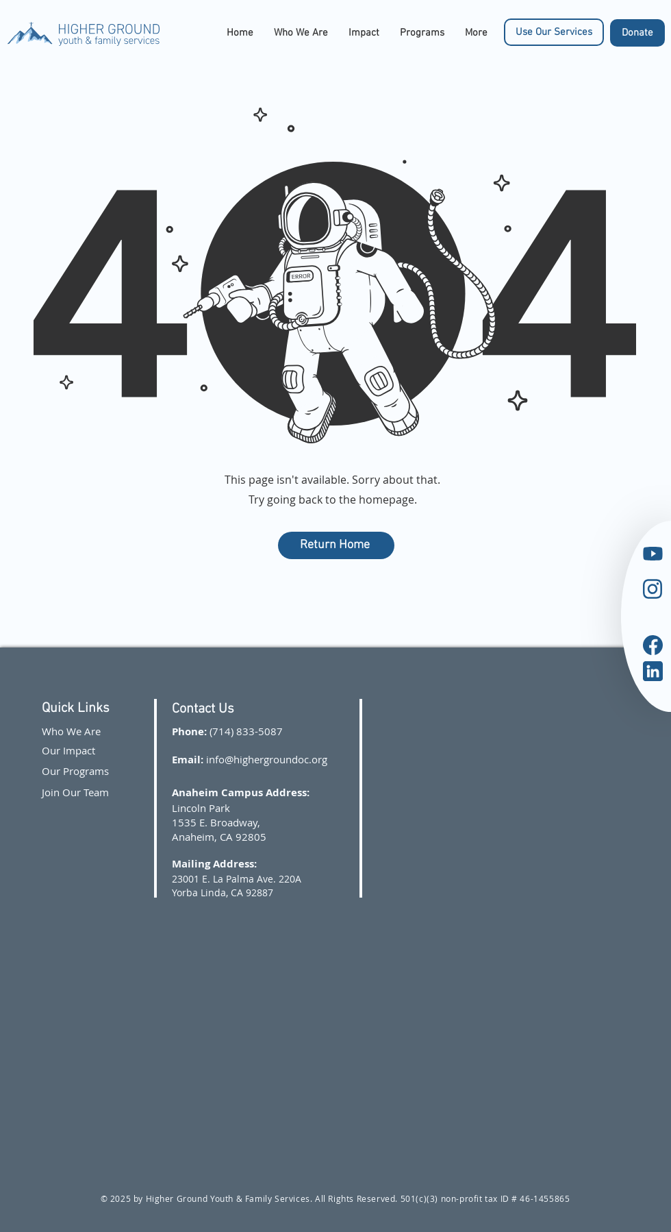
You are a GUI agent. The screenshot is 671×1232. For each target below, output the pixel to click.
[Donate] (637, 33)
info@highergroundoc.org (266, 759)
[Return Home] (336, 545)
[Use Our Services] (554, 32)
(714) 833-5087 (246, 731)
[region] (575, 565)
